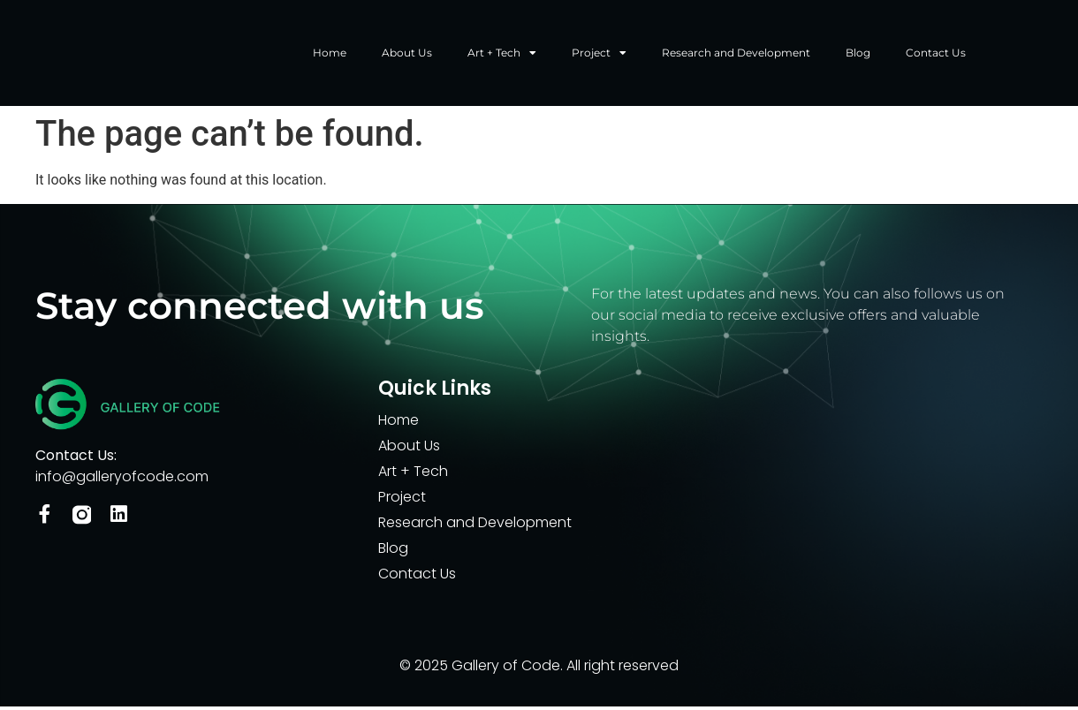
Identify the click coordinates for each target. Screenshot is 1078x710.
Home (329, 54)
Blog (858, 54)
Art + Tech (501, 55)
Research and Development (736, 54)
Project (599, 55)
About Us (407, 54)
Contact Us (936, 54)
